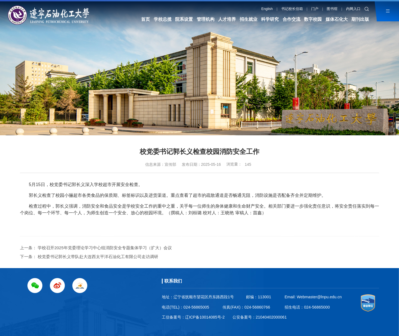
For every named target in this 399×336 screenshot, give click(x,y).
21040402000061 (271, 317)
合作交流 (291, 19)
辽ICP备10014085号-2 (205, 317)
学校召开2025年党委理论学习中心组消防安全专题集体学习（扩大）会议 (105, 247)
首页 (145, 19)
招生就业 (248, 19)
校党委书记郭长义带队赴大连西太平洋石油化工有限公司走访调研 (98, 256)
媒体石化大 (337, 19)
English (267, 9)
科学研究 (270, 19)
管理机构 (205, 19)
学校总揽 (163, 19)
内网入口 (353, 9)
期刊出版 (360, 19)
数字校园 (313, 19)
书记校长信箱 (292, 9)
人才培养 (227, 19)
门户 (314, 9)
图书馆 (332, 9)
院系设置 (184, 19)
